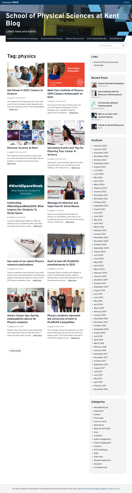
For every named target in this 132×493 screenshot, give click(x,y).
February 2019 (100, 311)
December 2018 (101, 318)
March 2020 (99, 269)
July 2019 (98, 294)
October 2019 (100, 283)
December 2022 (101, 153)
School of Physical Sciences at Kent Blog (62, 20)
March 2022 (99, 184)
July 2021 (98, 213)
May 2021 (98, 220)
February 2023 (100, 146)
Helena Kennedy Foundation (111, 83)
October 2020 (100, 244)
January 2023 (100, 149)
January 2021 (100, 234)
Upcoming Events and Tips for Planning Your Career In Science (65, 151)
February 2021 (100, 230)
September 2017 (101, 364)
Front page (98, 418)
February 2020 (100, 273)
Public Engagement (102, 443)
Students (98, 464)
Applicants (98, 411)
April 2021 (98, 223)
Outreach (98, 435)
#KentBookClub (116, 39)
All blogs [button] (126, 2)
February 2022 (100, 188)
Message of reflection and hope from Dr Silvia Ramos (63, 204)
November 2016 (101, 389)
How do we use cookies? (80, 489)
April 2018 (98, 340)
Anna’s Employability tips (97, 39)
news (96, 432)
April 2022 (99, 181)
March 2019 (99, 308)
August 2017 (99, 368)
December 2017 (101, 354)
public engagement (102, 439)
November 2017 (101, 357)
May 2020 (98, 262)
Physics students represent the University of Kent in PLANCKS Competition (63, 319)
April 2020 (99, 266)
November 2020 (101, 241)
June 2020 (99, 259)
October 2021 (100, 202)
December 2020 (101, 237)
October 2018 (100, 326)
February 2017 (100, 386)
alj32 (11, 98)
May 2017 (98, 378)
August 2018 (99, 333)
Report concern (114, 489)
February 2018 (100, 347)
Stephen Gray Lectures (75, 39)
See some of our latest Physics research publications (25, 263)
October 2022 (100, 160)
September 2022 (101, 163)
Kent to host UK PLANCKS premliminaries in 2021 (63, 263)
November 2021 (101, 199)
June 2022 (99, 174)
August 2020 (100, 252)
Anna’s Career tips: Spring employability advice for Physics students (23, 319)
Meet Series (99, 425)
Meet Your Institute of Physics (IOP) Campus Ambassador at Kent (65, 94)
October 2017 (100, 361)
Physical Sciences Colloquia (51, 39)
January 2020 (100, 276)
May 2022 (98, 177)
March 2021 (99, 227)
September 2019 (101, 287)
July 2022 (98, 170)
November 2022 (101, 156)
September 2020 (101, 248)
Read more (13, 109)
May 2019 (98, 301)
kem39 (11, 152)
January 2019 (100, 315)
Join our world (100, 421)
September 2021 (101, 206)
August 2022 (100, 167)
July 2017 (98, 371)
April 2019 (98, 304)
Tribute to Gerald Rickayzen (111, 125)
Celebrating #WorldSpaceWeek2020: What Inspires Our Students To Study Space (25, 208)
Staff (96, 453)
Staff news (98, 457)
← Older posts (15, 350)
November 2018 (101, 322)
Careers (97, 414)
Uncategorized (100, 467)
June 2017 (98, 375)
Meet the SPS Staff (102, 428)
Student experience (102, 460)
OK (100, 489)
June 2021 (98, 216)
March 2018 (99, 343)
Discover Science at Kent (22, 148)
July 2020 (98, 255)
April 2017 (98, 382)
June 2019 (98, 297)
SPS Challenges (101, 450)
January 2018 (100, 350)
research (98, 446)
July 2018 (98, 336)
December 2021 (101, 195)
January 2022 (100, 191)
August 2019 (99, 290)
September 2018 (101, 329)
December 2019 (101, 280)
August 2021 (99, 209)
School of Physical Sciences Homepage (22, 39)
